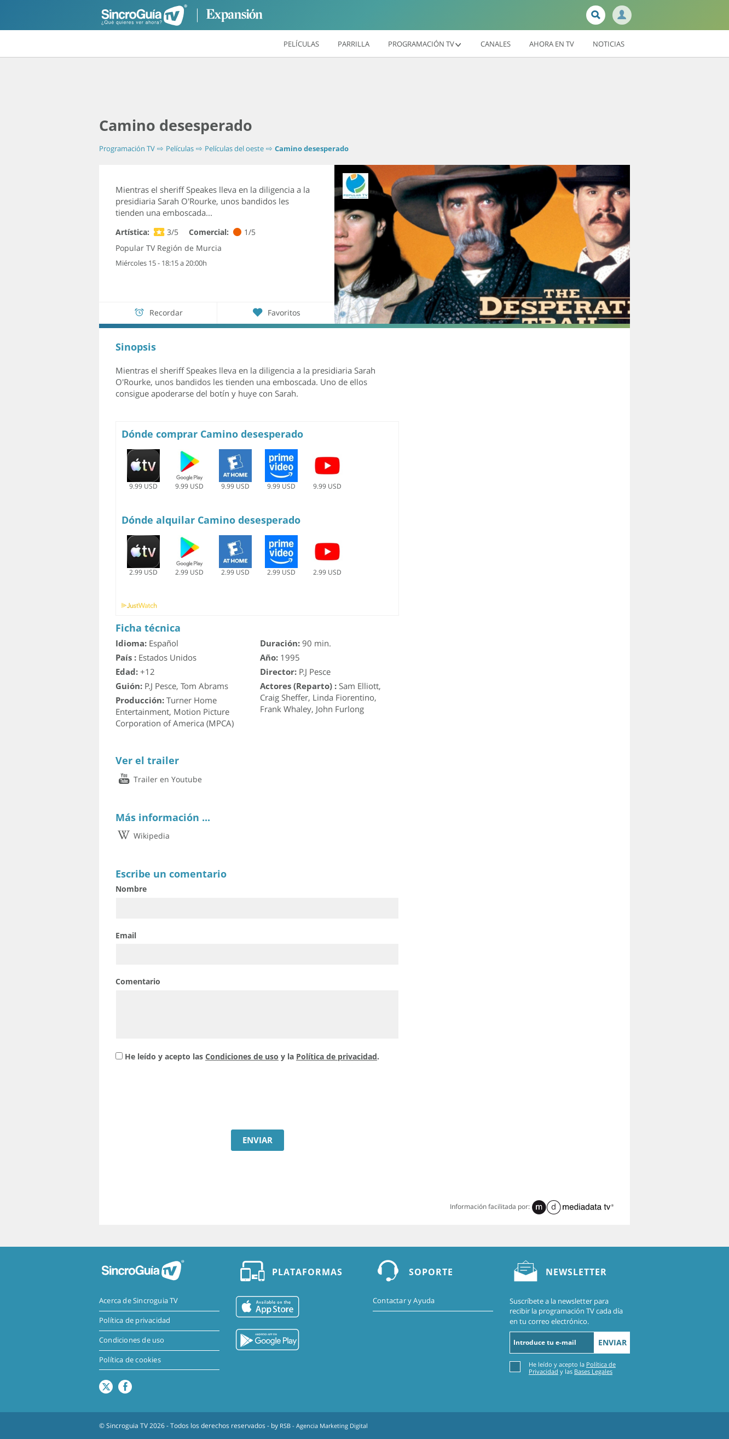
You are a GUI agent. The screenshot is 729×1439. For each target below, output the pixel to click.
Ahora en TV (551, 43)
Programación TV (425, 43)
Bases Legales (593, 1371)
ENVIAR (257, 1139)
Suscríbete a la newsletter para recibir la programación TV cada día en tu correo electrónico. (566, 1311)
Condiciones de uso (242, 1056)
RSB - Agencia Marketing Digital (328, 1425)
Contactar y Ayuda (404, 1301)
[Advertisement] (364, 87)
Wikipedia (142, 835)
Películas (301, 43)
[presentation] (198, 1096)
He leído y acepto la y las (572, 1367)
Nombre (131, 889)
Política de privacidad (336, 1056)
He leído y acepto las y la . (252, 1056)
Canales (496, 43)
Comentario (137, 981)
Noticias (608, 43)
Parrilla (353, 43)
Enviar (612, 1342)
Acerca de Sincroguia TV (138, 1301)
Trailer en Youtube (158, 778)
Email (125, 935)
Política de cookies (130, 1360)
